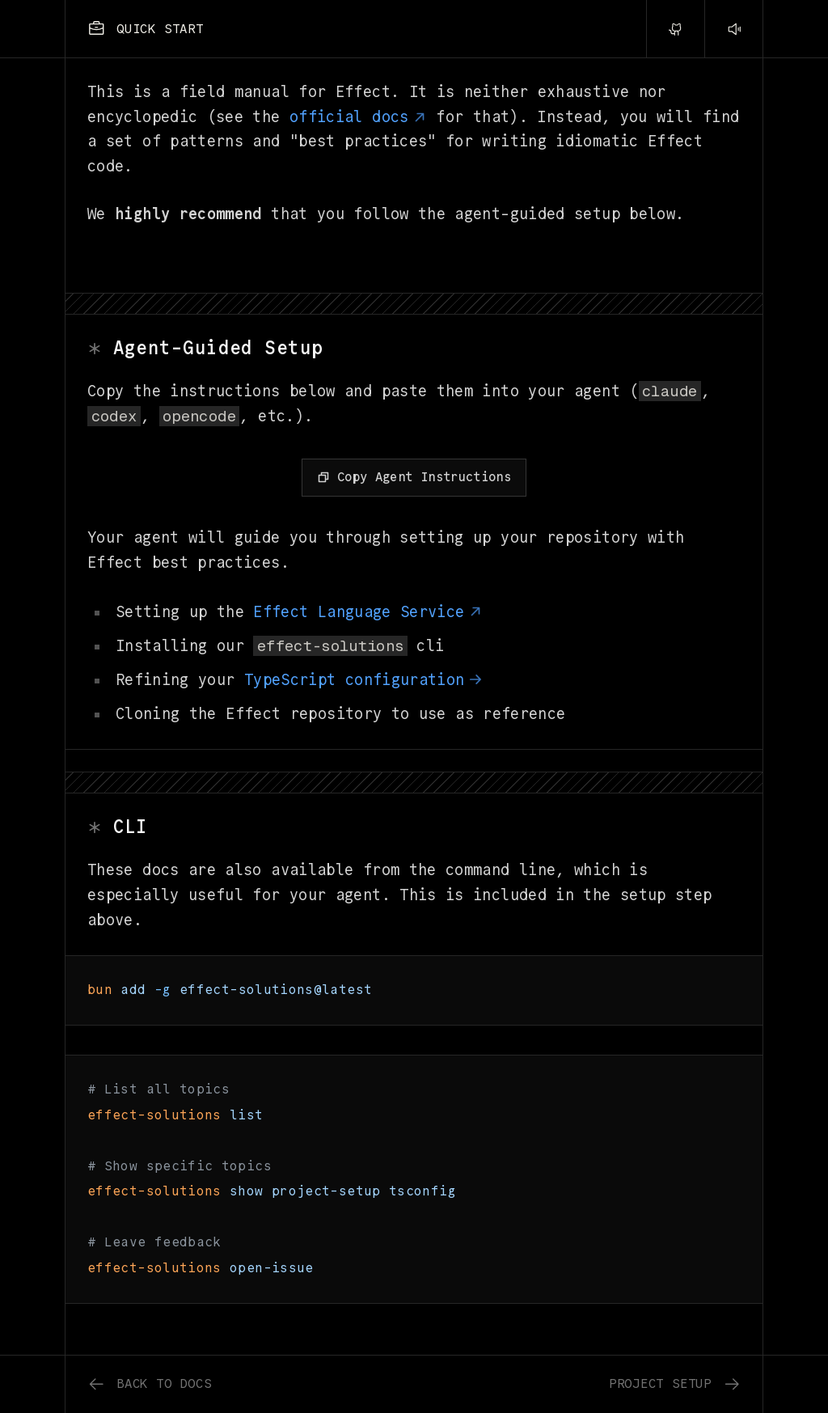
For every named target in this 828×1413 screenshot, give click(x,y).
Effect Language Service (368, 611)
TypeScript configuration (363, 679)
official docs (358, 116)
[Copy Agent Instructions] (414, 478)
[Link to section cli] (414, 827)
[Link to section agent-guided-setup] (414, 349)
